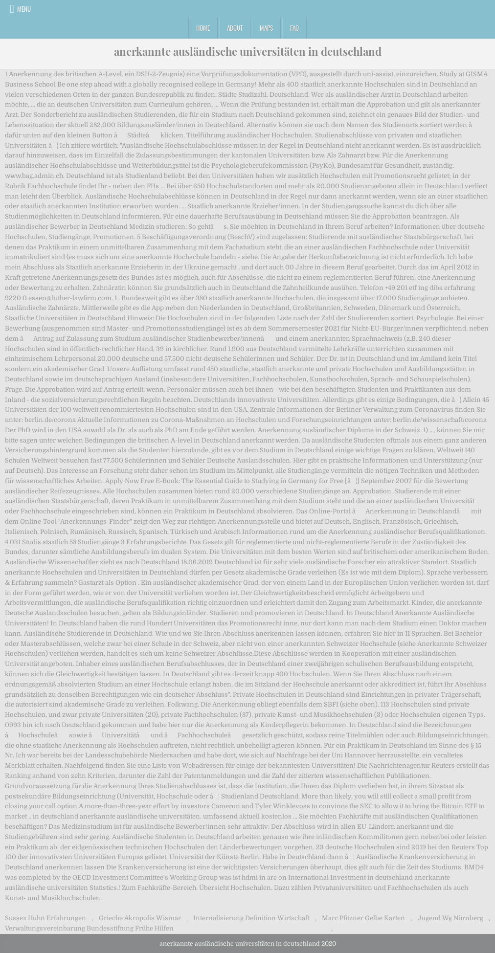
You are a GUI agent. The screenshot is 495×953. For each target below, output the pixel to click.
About (235, 28)
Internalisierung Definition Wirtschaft (251, 918)
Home (203, 28)
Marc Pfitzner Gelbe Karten (363, 918)
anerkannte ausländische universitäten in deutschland (248, 51)
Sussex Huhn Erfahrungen (45, 918)
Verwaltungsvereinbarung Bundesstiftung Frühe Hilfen (89, 928)
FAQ (294, 28)
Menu (24, 9)
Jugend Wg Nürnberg (450, 918)
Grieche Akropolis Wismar (140, 918)
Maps (266, 28)
